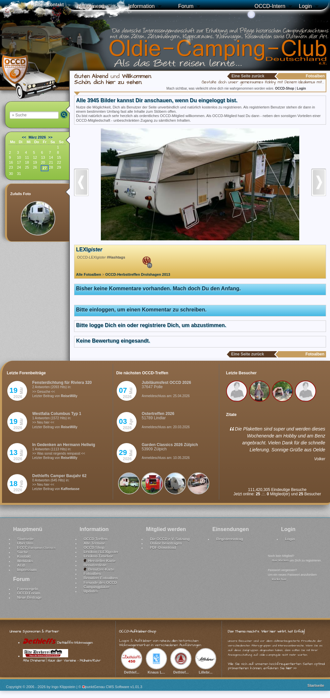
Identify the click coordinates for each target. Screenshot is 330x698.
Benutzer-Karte (99, 569)
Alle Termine (94, 543)
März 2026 (37, 137)
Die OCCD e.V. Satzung (169, 539)
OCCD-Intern (269, 6)
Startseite (25, 539)
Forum (185, 6)
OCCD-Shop (285, 88)
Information (141, 6)
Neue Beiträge (29, 597)
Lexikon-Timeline (98, 556)
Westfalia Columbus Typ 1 (56, 413)
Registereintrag (229, 539)
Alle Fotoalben (88, 274)
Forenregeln (27, 589)
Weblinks (25, 561)
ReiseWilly (69, 396)
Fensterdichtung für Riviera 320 (62, 382)
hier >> (291, 668)
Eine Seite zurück (247, 76)
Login (305, 6)
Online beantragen (166, 543)
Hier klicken (280, 560)
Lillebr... (205, 670)
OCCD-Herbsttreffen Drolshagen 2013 (137, 274)
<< (24, 137)
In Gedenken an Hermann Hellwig (63, 444)
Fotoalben (92, 574)
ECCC (36, 548)
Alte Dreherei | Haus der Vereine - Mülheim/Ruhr (62, 658)
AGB (21, 565)
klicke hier (279, 579)
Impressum (27, 570)
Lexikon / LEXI (101, 552)
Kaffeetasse (70, 489)
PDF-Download (163, 548)
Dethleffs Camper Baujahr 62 (59, 475)
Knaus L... (156, 670)
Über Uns (25, 543)
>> (50, 137)
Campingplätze (96, 587)
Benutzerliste (95, 565)
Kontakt (24, 556)
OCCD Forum (28, 593)
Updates (91, 591)
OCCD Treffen (95, 539)
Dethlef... (131, 670)
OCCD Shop (94, 548)
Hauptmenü (91, 6)
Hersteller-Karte (100, 561)
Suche (22, 552)
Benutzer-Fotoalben (101, 578)
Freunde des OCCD (100, 583)
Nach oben (317, 675)
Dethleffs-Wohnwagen (58, 642)
